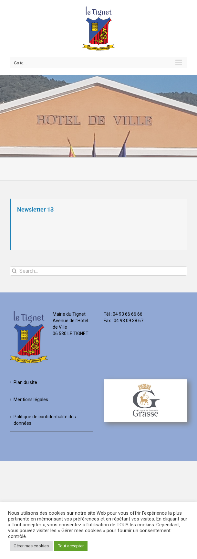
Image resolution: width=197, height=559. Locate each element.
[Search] (14, 271)
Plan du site (25, 382)
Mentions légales (31, 399)
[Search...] (98, 271)
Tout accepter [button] (71, 545)
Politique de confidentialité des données (45, 420)
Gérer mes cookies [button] (31, 545)
